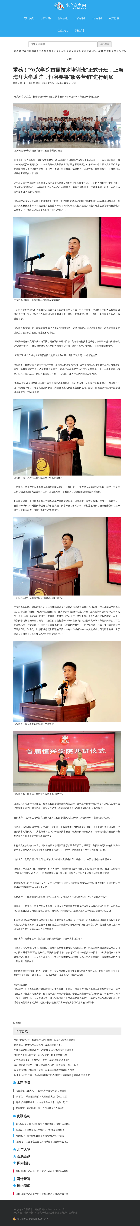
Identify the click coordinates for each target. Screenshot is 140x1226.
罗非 (68, 58)
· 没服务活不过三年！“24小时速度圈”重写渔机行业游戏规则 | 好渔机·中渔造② (51, 1075)
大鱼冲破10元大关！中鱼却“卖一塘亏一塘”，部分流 (41, 1090)
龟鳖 (113, 51)
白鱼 (41, 51)
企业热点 (63, 30)
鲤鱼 (46, 51)
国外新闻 (97, 18)
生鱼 (119, 51)
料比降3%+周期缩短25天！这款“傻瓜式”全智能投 (40, 1135)
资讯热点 (28, 18)
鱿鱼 (16, 51)
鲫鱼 (51, 51)
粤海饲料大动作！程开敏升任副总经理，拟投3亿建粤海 (43, 1123)
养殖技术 (80, 30)
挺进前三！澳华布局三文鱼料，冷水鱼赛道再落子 (40, 1129)
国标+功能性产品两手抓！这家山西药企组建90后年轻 (42, 1170)
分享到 (16, 1022)
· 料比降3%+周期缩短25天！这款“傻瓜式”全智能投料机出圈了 (43, 1049)
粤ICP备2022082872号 (53, 1209)
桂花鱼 (35, 51)
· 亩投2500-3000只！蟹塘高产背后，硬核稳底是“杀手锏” (41, 1059)
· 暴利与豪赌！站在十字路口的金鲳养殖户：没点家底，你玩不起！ (45, 1064)
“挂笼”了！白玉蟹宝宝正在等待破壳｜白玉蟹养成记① (42, 1141)
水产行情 (114, 18)
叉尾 (73, 51)
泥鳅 (88, 51)
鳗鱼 (93, 51)
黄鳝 (83, 51)
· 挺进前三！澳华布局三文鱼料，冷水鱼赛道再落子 (38, 1044)
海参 (109, 51)
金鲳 (68, 51)
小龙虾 (100, 51)
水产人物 (46, 18)
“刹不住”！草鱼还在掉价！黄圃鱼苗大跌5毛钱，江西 (41, 1096)
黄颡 (78, 51)
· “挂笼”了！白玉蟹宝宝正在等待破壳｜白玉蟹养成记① (40, 1054)
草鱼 (124, 51)
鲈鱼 (63, 51)
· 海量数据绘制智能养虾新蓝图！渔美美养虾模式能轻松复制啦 (43, 1070)
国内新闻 (80, 18)
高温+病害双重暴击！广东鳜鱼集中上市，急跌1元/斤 (42, 1102)
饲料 (29, 51)
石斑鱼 (57, 51)
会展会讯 (63, 18)
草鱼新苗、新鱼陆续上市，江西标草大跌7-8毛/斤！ (41, 1108)
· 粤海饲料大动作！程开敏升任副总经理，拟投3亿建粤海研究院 (44, 1039)
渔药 (24, 51)
